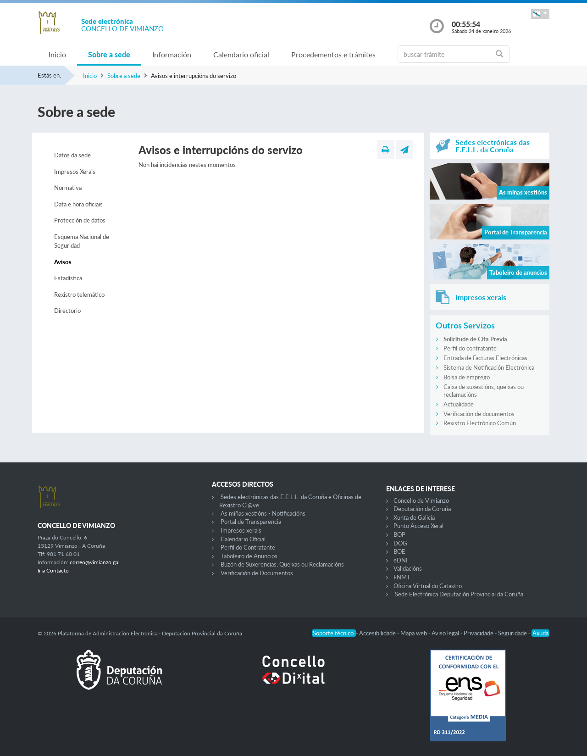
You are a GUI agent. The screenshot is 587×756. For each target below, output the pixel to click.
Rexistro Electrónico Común (479, 423)
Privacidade (479, 633)
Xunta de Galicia (414, 517)
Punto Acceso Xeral (418, 525)
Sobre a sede (109, 54)
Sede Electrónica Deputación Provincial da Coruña (459, 594)
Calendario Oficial (243, 539)
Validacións (407, 568)
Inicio (57, 54)
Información (171, 54)
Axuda (540, 633)
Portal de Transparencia (251, 521)
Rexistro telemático (79, 294)
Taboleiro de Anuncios (249, 556)
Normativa (68, 187)
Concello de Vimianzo (421, 500)
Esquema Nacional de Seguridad (81, 241)
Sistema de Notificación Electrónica (488, 367)
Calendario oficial (241, 54)
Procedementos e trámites (333, 54)
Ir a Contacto (53, 570)
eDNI (400, 560)
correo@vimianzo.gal (95, 562)
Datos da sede (72, 155)
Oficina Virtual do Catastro (427, 585)
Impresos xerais (241, 530)
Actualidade (458, 404)
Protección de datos (79, 220)
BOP (399, 534)
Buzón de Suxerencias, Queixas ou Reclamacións (282, 564)
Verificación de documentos (479, 413)
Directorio (67, 310)
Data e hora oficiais (78, 204)
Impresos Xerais (74, 171)
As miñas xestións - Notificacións (263, 513)
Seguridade (513, 633)
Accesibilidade (378, 633)
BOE (399, 551)
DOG (400, 543)
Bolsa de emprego (466, 377)
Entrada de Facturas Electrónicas (485, 357)
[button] (540, 14)
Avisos (63, 262)
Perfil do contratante (470, 348)
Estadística (68, 278)
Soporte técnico (334, 633)
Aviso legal (446, 633)
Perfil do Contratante (248, 547)
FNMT (401, 577)
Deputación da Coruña (422, 508)
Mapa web (414, 633)
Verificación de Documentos (257, 573)
